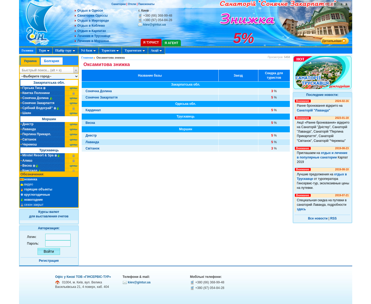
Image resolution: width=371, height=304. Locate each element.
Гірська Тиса (32, 88)
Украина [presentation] (30, 61)
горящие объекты (38, 189)
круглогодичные (37, 195)
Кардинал (93, 110)
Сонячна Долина (35, 98)
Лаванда (29, 129)
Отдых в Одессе (90, 10)
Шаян (26, 113)
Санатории (119, 4)
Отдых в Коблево (91, 25)
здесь (301, 209)
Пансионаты (146, 4)
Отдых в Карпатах (91, 31)
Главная (87, 57)
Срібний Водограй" (37, 108)
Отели (132, 4)
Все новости (318, 218)
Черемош (29, 144)
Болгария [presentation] (51, 61)
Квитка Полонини (36, 93)
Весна (27, 165)
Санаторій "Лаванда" (313, 110)
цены (73, 88)
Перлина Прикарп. (36, 134)
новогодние (33, 200)
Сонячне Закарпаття (38, 103)
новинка (30, 179)
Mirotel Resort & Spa (38, 155)
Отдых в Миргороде (93, 20)
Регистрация (49, 261)
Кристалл (30, 170)
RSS (333, 218)
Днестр (28, 124)
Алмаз (27, 160)
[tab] (30, 61)
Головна (27, 50)
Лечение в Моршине (93, 41)
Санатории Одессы (92, 15)
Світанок (29, 139)
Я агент (171, 43)
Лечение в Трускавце (94, 36)
